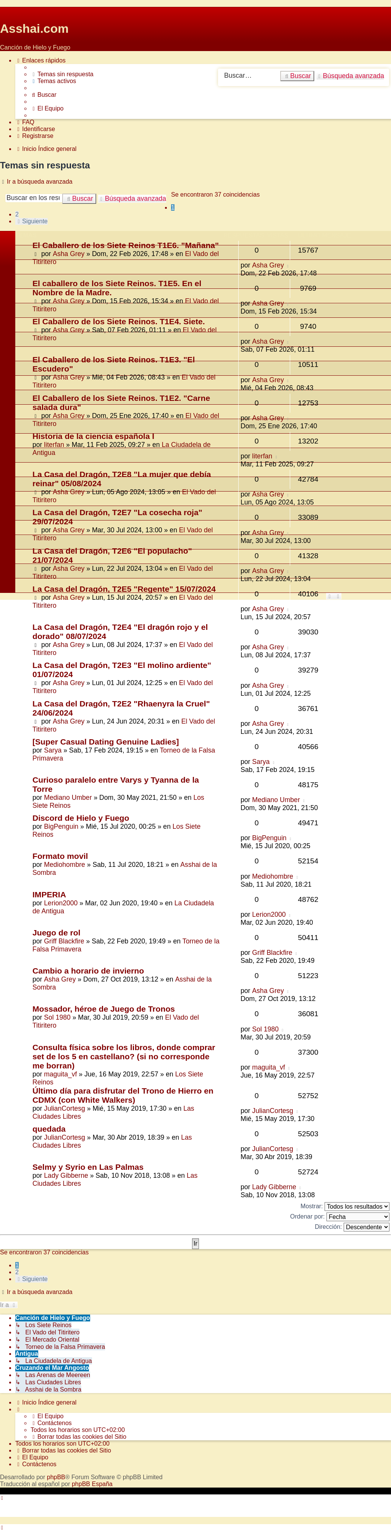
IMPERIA (49, 894)
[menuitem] (62, 74)
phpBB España (92, 1484)
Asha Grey (68, 254)
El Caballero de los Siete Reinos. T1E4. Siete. (118, 321)
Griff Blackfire (64, 941)
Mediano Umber (68, 797)
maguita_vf (60, 1074)
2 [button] (17, 214)
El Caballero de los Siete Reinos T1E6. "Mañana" (125, 245)
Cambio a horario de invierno (88, 970)
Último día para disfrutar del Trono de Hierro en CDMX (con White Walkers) (122, 1095)
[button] (31, 221)
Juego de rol (56, 932)
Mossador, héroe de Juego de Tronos (103, 1008)
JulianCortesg (64, 1108)
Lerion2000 (61, 903)
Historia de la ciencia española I (93, 436)
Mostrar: (345, 1206)
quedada (49, 1128)
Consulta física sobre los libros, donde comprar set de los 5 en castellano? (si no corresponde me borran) (123, 1056)
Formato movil (60, 856)
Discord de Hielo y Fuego (80, 818)
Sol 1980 (57, 1017)
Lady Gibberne (66, 1175)
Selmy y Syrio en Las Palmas (88, 1167)
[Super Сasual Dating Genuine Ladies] (105, 741)
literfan (54, 444)
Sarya (52, 750)
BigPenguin (61, 826)
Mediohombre (64, 864)
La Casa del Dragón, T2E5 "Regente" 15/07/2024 (124, 589)
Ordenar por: (339, 1216)
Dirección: (352, 1227)
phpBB (56, 1477)
